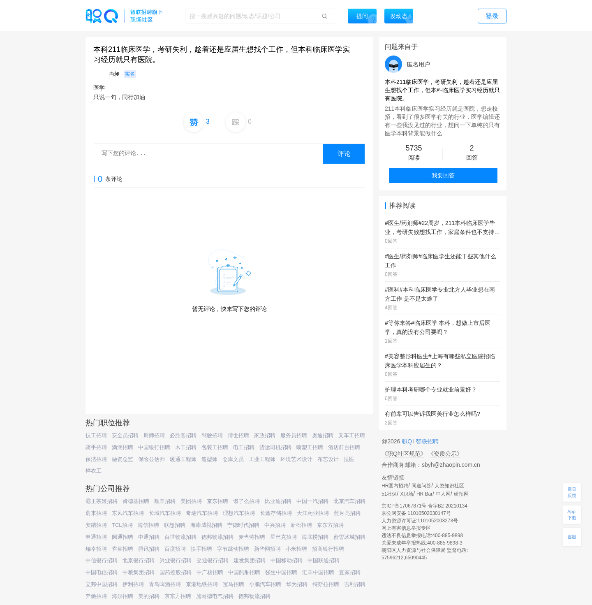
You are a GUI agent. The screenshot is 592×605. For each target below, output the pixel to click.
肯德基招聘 (136, 501)
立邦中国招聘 (102, 584)
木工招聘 (186, 447)
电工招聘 (243, 447)
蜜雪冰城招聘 (349, 537)
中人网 (443, 494)
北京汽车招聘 (349, 501)
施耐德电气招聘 (215, 596)
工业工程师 (262, 459)
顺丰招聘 (165, 501)
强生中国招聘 (281, 572)
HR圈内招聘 (395, 486)
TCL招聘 (122, 525)
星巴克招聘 (283, 537)
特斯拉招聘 (325, 584)
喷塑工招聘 (309, 447)
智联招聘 (426, 441)
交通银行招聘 (213, 560)
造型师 (209, 459)
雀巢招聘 (122, 549)
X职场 (406, 494)
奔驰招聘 (96, 596)
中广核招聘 (210, 572)
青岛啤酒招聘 (165, 584)
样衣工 (94, 471)
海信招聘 (148, 525)
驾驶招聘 (212, 435)
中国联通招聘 (324, 560)
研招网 (461, 494)
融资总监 (122, 459)
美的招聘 (149, 596)
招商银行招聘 (328, 549)
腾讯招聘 (149, 549)
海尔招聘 (122, 596)
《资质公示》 (445, 453)
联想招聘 (174, 525)
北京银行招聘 (139, 560)
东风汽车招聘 (128, 513)
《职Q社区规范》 (404, 453)
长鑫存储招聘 (276, 513)
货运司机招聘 (275, 447)
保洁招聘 (96, 459)
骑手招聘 (96, 447)
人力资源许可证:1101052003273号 (420, 521)
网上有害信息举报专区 (406, 528)
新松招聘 (301, 525)
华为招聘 (297, 584)
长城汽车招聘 (165, 513)
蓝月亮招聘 (347, 513)
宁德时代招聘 (243, 525)
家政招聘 (264, 435)
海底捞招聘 (315, 537)
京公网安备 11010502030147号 (416, 513)
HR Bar (424, 494)
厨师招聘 (154, 435)
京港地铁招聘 (202, 584)
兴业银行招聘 (176, 560)
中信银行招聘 (102, 560)
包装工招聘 (214, 447)
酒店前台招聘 (344, 447)
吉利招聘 (354, 584)
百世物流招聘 (180, 537)
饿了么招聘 (246, 501)
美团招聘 (191, 501)
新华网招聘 (267, 549)
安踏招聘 (96, 525)
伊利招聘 (133, 584)
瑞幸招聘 (96, 549)
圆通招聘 (122, 537)
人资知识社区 (449, 486)
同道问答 (421, 486)
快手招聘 (201, 549)
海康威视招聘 (206, 525)
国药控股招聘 (176, 572)
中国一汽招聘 (312, 501)
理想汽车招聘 (239, 513)
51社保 (389, 494)
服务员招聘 (293, 435)
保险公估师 (151, 459)
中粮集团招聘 (139, 572)
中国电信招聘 (102, 572)
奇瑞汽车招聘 (202, 513)
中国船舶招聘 (244, 572)
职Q (408, 441)
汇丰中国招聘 (318, 572)
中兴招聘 (275, 525)
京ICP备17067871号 (404, 506)
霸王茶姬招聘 (102, 501)
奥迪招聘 (322, 435)
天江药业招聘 (313, 513)
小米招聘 (296, 549)
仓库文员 (233, 459)
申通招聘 (96, 537)
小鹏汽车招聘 (265, 584)
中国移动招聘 (287, 560)
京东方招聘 (330, 525)
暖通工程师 (183, 459)
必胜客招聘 (183, 435)
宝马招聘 (233, 584)
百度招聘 (175, 549)
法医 (349, 459)
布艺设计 (328, 459)
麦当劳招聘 (251, 537)
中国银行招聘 (154, 447)
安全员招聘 (125, 435)
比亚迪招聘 (278, 501)
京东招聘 (217, 501)
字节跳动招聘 (233, 549)
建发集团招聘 (250, 560)
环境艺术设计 (296, 459)
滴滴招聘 (122, 447)
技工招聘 (96, 435)
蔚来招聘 (96, 513)
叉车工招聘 (351, 435)
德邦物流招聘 (217, 537)
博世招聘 (238, 435)
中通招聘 (149, 537)
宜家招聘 (350, 572)
